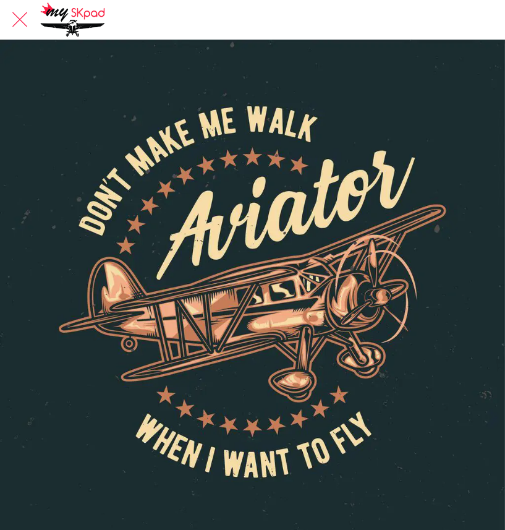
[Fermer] (19, 19)
